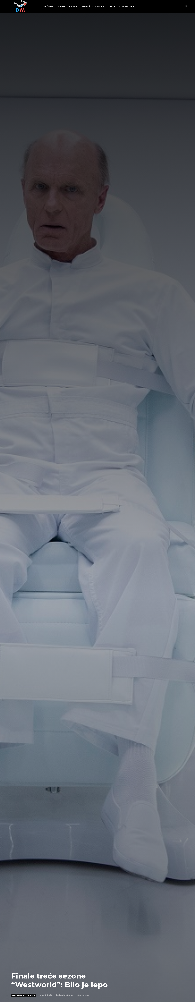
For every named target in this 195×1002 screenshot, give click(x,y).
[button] (186, 6)
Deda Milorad (66, 995)
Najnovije (18, 995)
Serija (31, 995)
